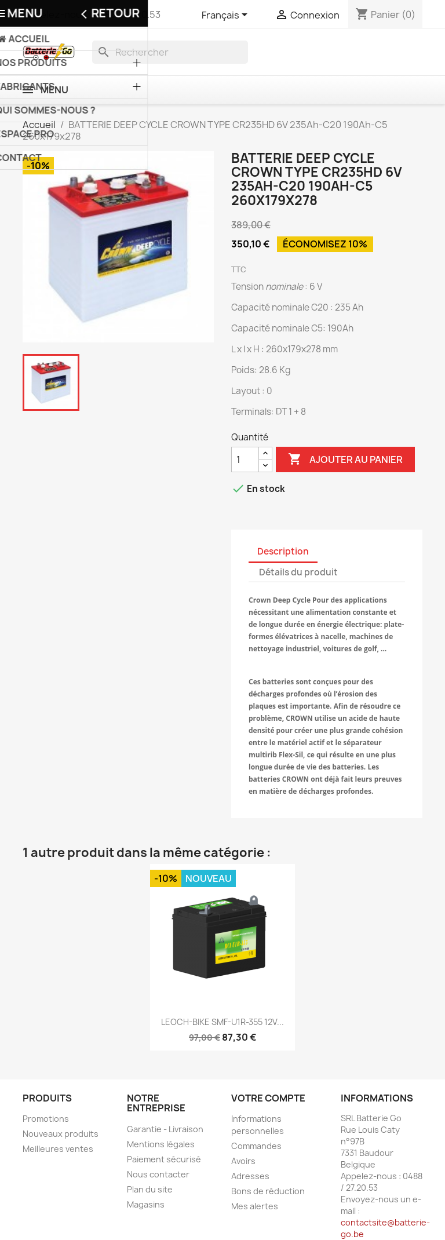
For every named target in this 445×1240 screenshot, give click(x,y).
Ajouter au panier (345, 459)
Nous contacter (158, 1174)
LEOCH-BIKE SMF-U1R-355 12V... (222, 1021)
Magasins (146, 1204)
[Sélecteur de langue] (226, 16)
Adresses (250, 1175)
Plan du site (150, 1189)
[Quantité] (245, 459)
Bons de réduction (268, 1191)
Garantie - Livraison (165, 1129)
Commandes (256, 1145)
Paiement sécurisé (164, 1159)
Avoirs (243, 1160)
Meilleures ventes (58, 1148)
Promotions (46, 1118)
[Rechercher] (170, 52)
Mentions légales (161, 1144)
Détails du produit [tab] (298, 572)
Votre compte (268, 1098)
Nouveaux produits (61, 1133)
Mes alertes (254, 1206)
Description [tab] (283, 551)
